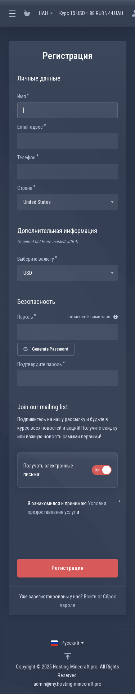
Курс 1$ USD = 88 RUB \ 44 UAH (91, 13)
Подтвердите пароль (39, 364)
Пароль (25, 317)
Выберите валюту (35, 259)
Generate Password (45, 349)
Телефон (26, 157)
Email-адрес (30, 127)
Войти (90, 596)
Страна (24, 188)
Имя (21, 96)
